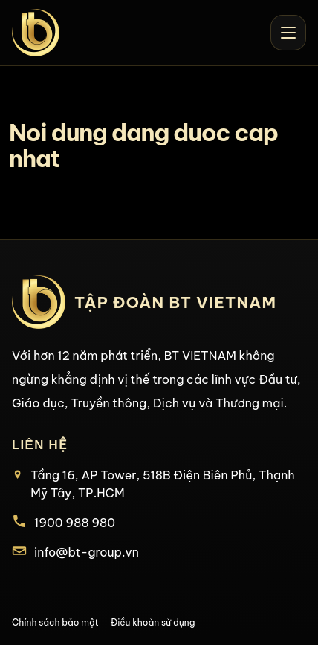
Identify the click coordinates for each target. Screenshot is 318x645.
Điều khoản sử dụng (153, 622)
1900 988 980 (74, 522)
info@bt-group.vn (86, 552)
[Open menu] (288, 32)
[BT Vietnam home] (35, 32)
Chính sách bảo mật (55, 622)
